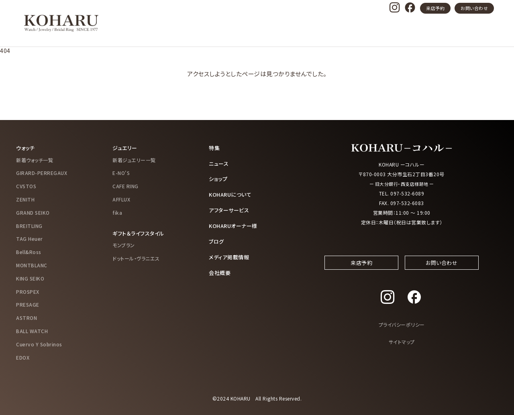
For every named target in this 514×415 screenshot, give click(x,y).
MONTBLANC (31, 264)
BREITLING (29, 225)
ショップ (218, 178)
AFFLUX (121, 198)
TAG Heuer (29, 238)
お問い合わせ (474, 8)
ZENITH (25, 198)
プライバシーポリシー (402, 332)
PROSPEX (27, 291)
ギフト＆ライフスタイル (140, 233)
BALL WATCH (32, 330)
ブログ (217, 240)
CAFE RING (125, 185)
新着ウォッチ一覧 (34, 159)
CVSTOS (26, 185)
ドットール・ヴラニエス (136, 257)
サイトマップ (402, 349)
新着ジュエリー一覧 (134, 159)
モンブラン (123, 244)
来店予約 (435, 8)
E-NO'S (121, 172)
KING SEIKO (30, 278)
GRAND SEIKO (33, 212)
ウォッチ (26, 148)
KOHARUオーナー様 (235, 224)
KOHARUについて (232, 193)
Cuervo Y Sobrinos (39, 343)
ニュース (219, 163)
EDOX (22, 357)
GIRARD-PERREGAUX (41, 172)
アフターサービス (230, 209)
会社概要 (220, 270)
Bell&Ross (28, 251)
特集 (214, 148)
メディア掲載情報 (230, 255)
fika (117, 212)
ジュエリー (125, 148)
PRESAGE (27, 304)
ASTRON (26, 317)
